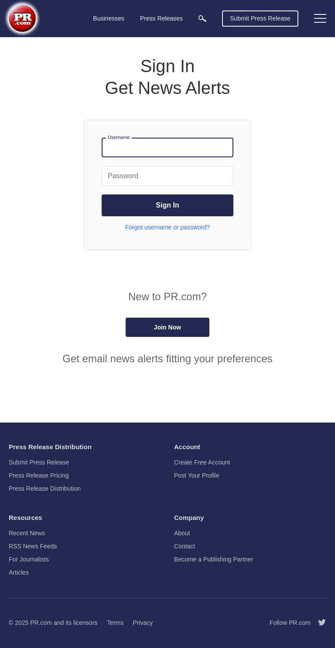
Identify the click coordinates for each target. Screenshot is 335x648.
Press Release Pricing (39, 475)
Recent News (27, 533)
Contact (184, 546)
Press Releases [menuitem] (161, 18)
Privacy (143, 623)
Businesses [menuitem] (108, 18)
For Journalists (29, 559)
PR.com (41, 622)
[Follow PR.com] (318, 622)
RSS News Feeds (33, 546)
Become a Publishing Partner (213, 559)
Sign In (167, 205)
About (182, 533)
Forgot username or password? (167, 227)
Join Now (167, 327)
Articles (19, 572)
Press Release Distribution (45, 488)
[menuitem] (202, 18)
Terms (115, 623)
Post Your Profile (196, 475)
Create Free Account (202, 462)
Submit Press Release (260, 18)
